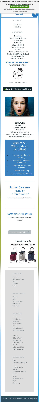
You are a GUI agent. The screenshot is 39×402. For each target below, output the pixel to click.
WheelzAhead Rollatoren (17, 38)
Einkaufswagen (18, 40)
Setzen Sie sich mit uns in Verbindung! (17, 89)
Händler (18, 27)
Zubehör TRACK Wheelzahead (18, 52)
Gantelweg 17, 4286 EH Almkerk (20, 372)
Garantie (15, 283)
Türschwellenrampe (17, 47)
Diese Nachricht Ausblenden (19, 6)
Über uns (15, 297)
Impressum (16, 306)
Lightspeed (23, 398)
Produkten (17, 36)
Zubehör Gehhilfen (17, 56)
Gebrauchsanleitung (18, 279)
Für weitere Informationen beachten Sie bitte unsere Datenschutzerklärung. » (19, 10)
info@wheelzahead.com (20, 362)
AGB (14, 299)
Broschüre (17, 24)
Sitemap (15, 286)
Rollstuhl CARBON (18, 45)
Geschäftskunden (18, 301)
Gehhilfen (17, 43)
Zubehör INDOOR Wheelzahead (18, 54)
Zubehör (18, 49)
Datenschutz (16, 303)
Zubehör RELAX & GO (18, 58)
